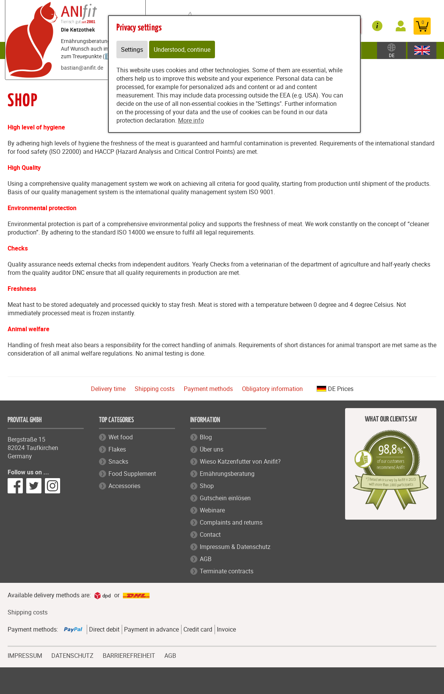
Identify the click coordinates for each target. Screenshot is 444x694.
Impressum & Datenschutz (235, 546)
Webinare (212, 510)
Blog (206, 437)
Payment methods (208, 388)
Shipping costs (155, 388)
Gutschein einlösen (225, 498)
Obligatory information (272, 388)
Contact (210, 534)
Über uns (211, 449)
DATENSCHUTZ (72, 654)
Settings (132, 49)
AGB (206, 559)
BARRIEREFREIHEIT (129, 654)
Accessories (124, 486)
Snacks (118, 461)
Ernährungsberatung (227, 473)
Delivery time (108, 388)
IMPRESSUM (25, 654)
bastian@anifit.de (82, 67)
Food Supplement (132, 473)
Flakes (117, 449)
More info (191, 120)
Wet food (120, 437)
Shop (207, 486)
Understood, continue (182, 49)
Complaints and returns (231, 522)
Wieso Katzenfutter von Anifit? (240, 461)
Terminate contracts (226, 571)
